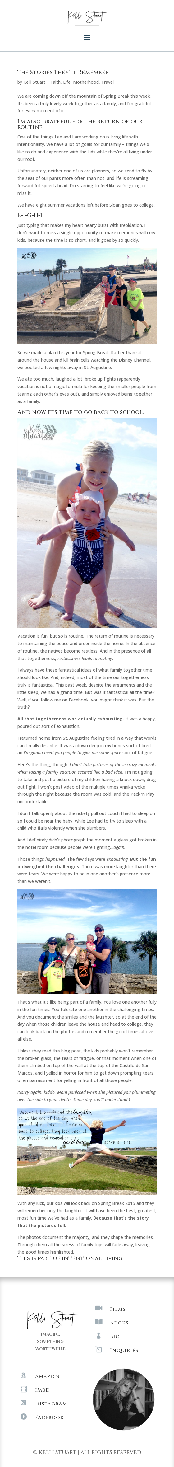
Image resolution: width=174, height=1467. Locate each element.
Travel (107, 82)
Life (67, 82)
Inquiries (124, 1350)
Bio (115, 1336)
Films (118, 1309)
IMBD (42, 1390)
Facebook (49, 1417)
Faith (55, 82)
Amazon (47, 1376)
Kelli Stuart (34, 82)
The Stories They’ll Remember (63, 72)
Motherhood (86, 82)
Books (119, 1322)
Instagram (51, 1403)
